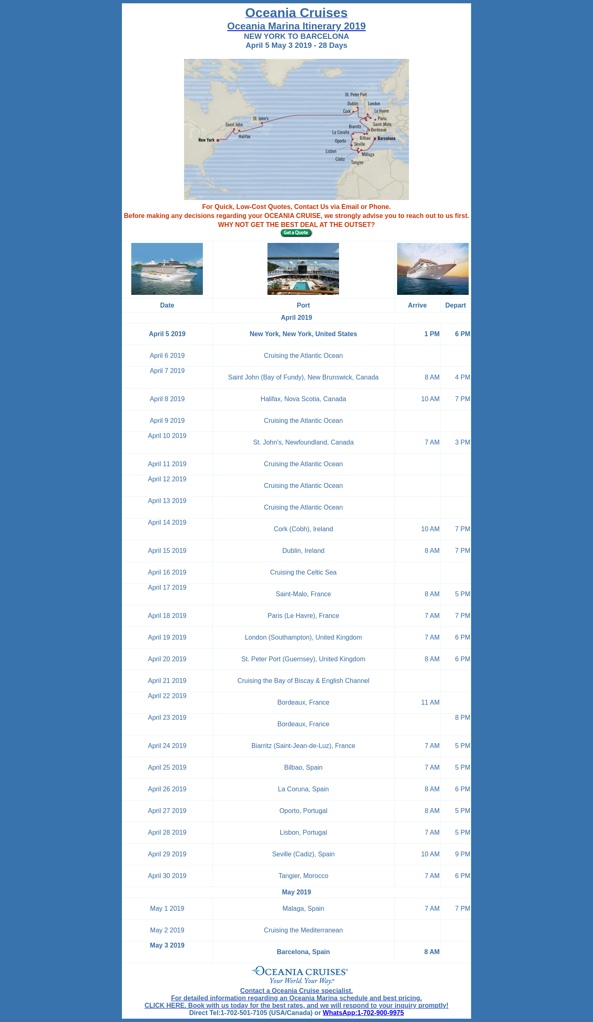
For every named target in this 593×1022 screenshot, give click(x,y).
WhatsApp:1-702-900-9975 (363, 1012)
